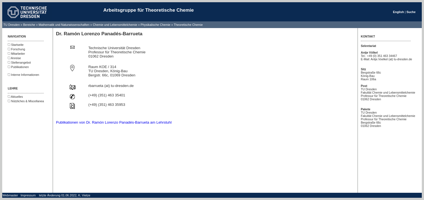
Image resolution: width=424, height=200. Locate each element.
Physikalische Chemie (155, 24)
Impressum (28, 195)
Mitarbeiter (16, 53)
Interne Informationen (23, 74)
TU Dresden (11, 24)
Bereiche (29, 24)
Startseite (16, 44)
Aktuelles (15, 96)
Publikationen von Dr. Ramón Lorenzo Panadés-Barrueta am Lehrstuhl (114, 122)
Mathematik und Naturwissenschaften (64, 24)
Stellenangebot (19, 62)
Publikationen (18, 67)
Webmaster (10, 195)
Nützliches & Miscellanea (26, 101)
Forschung (16, 49)
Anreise (14, 58)
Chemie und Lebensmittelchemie (115, 24)
